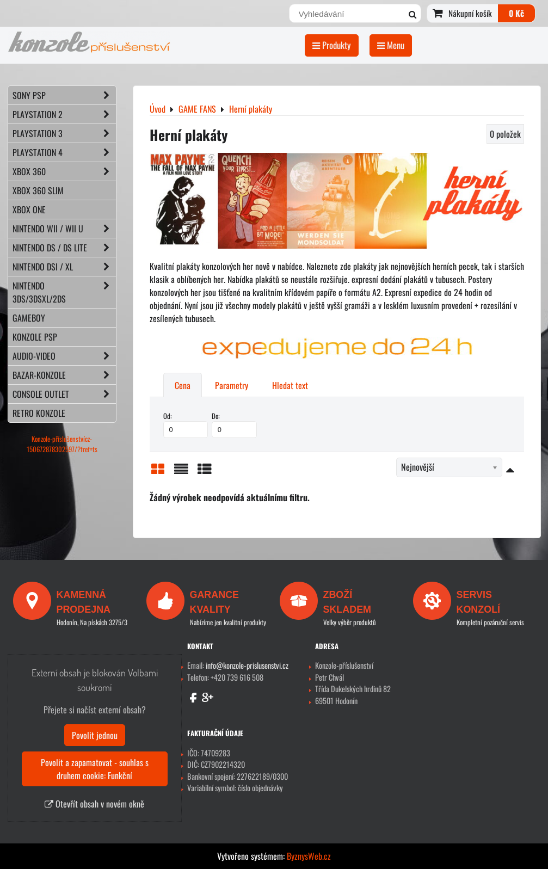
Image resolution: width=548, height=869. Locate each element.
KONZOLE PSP (35, 336)
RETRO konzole (39, 413)
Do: (234, 424)
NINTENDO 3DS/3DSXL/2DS (64, 292)
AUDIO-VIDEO (64, 356)
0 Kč (516, 13)
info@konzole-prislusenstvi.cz (247, 665)
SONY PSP (64, 95)
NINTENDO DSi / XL (64, 266)
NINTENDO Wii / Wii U (64, 228)
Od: (185, 424)
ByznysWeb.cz (309, 855)
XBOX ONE (29, 209)
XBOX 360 (64, 171)
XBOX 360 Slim (38, 190)
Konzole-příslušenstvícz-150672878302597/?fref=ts (62, 444)
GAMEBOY (29, 317)
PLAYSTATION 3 (64, 133)
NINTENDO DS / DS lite (64, 247)
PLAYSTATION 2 (64, 114)
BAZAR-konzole (64, 375)
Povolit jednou (95, 735)
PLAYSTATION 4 (64, 152)
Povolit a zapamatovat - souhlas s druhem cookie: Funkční (95, 769)
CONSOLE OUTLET (64, 394)
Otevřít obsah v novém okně (94, 803)
